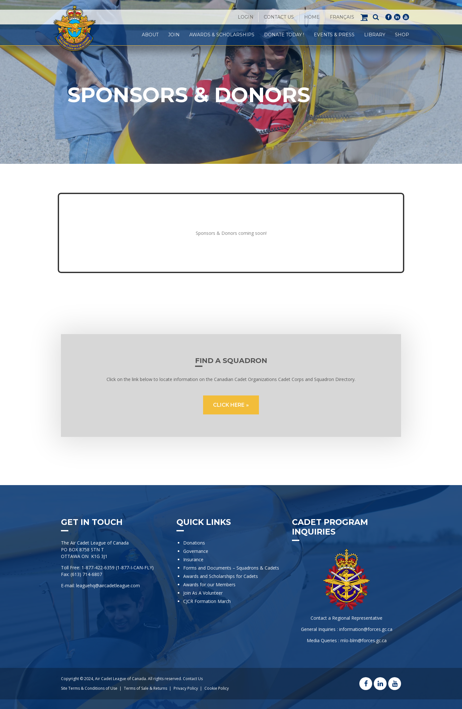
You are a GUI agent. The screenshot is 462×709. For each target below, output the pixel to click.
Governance (195, 551)
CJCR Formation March (207, 601)
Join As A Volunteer (203, 593)
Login (245, 17)
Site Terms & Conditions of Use (89, 688)
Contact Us (279, 17)
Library (374, 35)
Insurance (193, 559)
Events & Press (334, 35)
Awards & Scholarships (221, 35)
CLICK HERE (228, 405)
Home (312, 17)
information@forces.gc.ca (365, 629)
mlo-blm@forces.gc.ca (363, 640)
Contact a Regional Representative (346, 618)
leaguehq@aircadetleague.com (108, 585)
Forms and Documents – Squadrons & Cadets (231, 568)
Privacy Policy (186, 688)
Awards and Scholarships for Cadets (220, 576)
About (150, 35)
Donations (194, 543)
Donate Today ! (284, 35)
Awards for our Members (209, 584)
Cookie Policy (216, 688)
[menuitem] (342, 17)
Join (174, 35)
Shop (402, 35)
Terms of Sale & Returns (145, 688)
